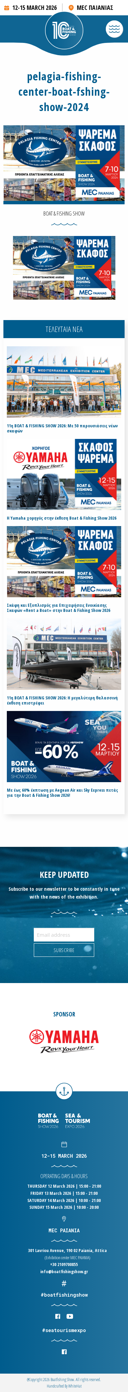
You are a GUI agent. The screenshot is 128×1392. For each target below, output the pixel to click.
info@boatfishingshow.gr (64, 1271)
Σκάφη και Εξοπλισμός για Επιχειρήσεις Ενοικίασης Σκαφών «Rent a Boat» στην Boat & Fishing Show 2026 (58, 608)
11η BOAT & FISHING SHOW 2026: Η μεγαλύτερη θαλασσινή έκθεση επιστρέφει (62, 700)
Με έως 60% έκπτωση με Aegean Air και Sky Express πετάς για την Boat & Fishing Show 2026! (62, 793)
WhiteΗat (75, 1386)
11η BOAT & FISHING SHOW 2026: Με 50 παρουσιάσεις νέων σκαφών (62, 428)
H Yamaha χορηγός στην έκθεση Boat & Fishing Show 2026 (61, 518)
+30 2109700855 (64, 1264)
